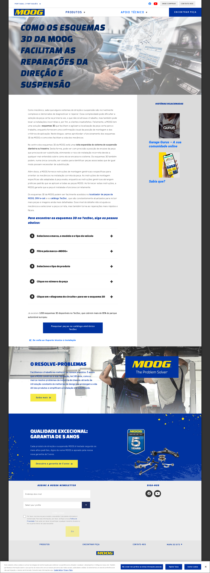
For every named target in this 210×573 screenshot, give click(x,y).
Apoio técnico (132, 12)
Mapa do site (174, 544)
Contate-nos (139, 544)
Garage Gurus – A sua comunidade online (165, 144)
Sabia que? (157, 181)
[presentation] (43, 531)
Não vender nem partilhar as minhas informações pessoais (142, 567)
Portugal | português (26, 4)
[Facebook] (149, 4)
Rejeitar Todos (174, 567)
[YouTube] (156, 4)
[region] (105, 567)
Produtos (74, 12)
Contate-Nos (187, 4)
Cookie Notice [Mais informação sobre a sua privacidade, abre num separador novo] (58, 570)
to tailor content (58, 513)
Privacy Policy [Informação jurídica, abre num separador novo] (68, 570)
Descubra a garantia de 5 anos (53, 463)
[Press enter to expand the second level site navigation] (84, 12)
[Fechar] (206, 567)
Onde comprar (169, 4)
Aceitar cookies (193, 567)
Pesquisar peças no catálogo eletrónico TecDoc (73, 328)
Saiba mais (42, 397)
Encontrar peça (185, 12)
